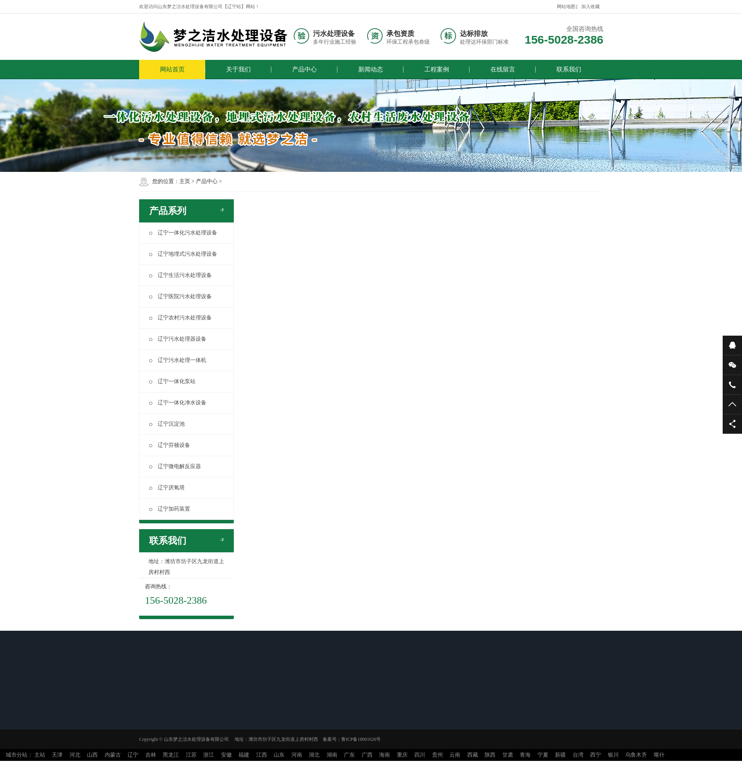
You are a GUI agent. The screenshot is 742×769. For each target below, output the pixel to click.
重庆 (402, 755)
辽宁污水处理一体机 (177, 360)
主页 (184, 181)
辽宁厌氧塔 (167, 488)
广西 (367, 755)
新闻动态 (370, 69)
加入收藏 (590, 6)
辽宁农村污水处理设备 (180, 318)
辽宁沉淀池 (167, 424)
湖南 (332, 755)
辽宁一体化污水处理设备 (183, 233)
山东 (279, 755)
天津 (57, 755)
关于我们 (238, 69)
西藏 (472, 755)
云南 (454, 755)
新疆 (560, 755)
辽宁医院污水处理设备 (180, 296)
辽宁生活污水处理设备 (180, 275)
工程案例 (436, 69)
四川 (419, 755)
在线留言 (502, 69)
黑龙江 (171, 755)
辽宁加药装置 (169, 509)
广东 (349, 755)
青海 (525, 755)
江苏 (191, 755)
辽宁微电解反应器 (175, 466)
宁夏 (543, 755)
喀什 (659, 755)
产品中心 (304, 69)
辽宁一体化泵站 (172, 381)
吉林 (150, 755)
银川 (613, 755)
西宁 (595, 755)
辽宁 (133, 755)
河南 (296, 755)
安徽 (226, 755)
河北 (75, 755)
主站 (39, 755)
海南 (384, 755)
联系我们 (568, 69)
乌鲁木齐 (636, 755)
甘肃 (507, 755)
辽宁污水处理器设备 (177, 339)
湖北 (314, 755)
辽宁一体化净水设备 (177, 403)
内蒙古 (113, 755)
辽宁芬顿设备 (169, 445)
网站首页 (172, 69)
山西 (92, 755)
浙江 (208, 755)
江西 (261, 755)
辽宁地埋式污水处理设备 (183, 254)
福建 (243, 755)
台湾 (578, 755)
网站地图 (566, 6)
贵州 (437, 755)
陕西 (490, 755)
